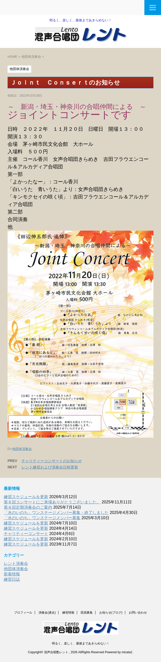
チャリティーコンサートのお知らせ (51, 461)
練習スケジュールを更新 (26, 497)
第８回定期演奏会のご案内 (28, 507)
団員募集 (87, 612)
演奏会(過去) (47, 612)
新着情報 (12, 574)
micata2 (127, 652)
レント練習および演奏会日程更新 (49, 467)
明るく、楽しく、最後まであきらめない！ (80, 643)
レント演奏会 (16, 563)
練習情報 (68, 612)
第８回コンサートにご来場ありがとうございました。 (52, 502)
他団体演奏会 (22, 449)
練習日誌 (12, 579)
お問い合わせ (138, 612)
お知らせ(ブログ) (110, 612)
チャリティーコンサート (26, 534)
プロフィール (23, 612)
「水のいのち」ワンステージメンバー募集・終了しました (56, 512)
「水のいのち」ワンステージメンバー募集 (42, 518)
